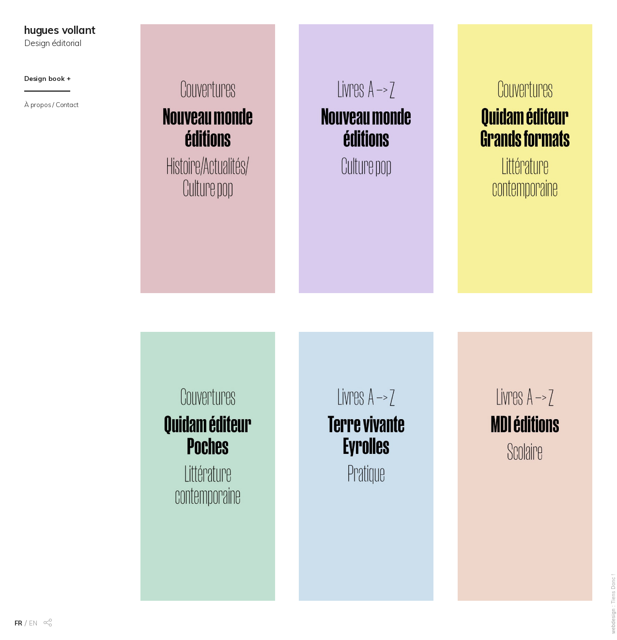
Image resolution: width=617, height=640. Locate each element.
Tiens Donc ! (613, 589)
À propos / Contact (51, 104)
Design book (44, 78)
